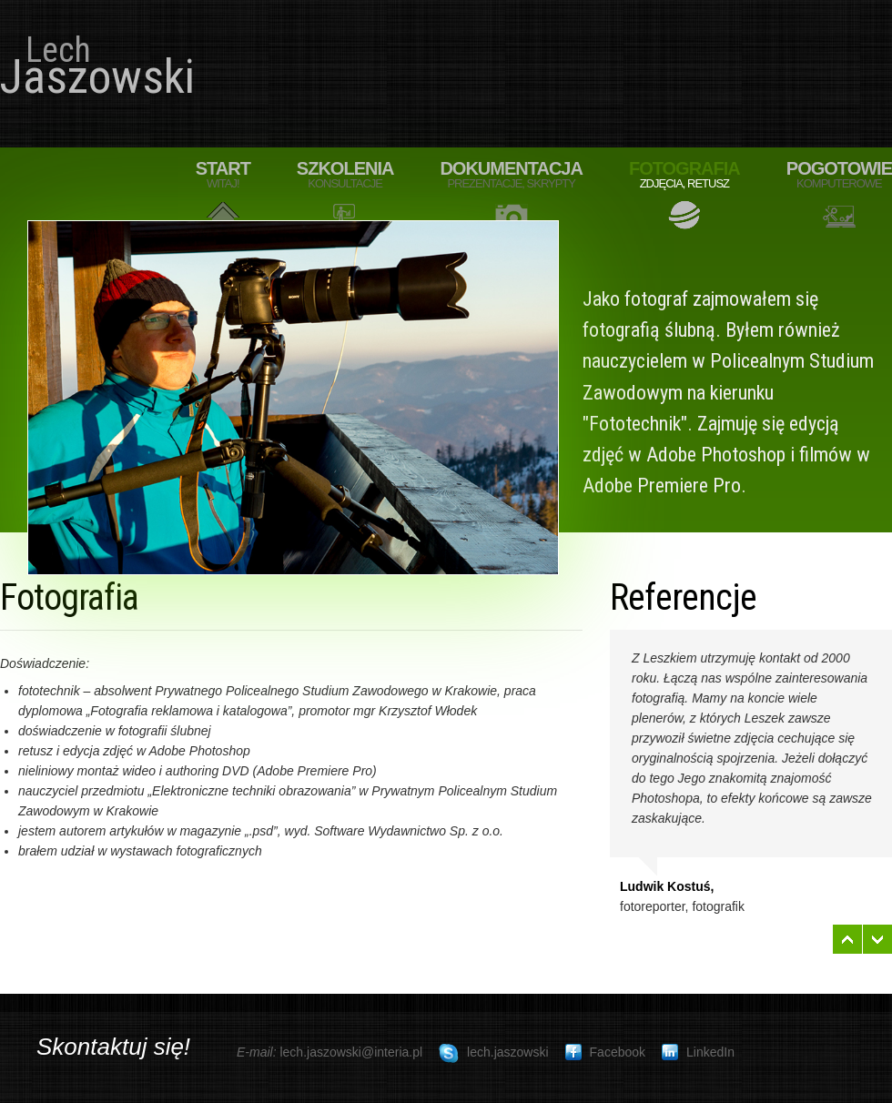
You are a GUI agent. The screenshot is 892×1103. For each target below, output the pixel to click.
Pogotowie (839, 174)
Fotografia (684, 174)
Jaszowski (88, 68)
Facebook (605, 1052)
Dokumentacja (511, 174)
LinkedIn (698, 1052)
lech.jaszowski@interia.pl (350, 1052)
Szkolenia (345, 174)
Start (223, 174)
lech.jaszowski (493, 1054)
